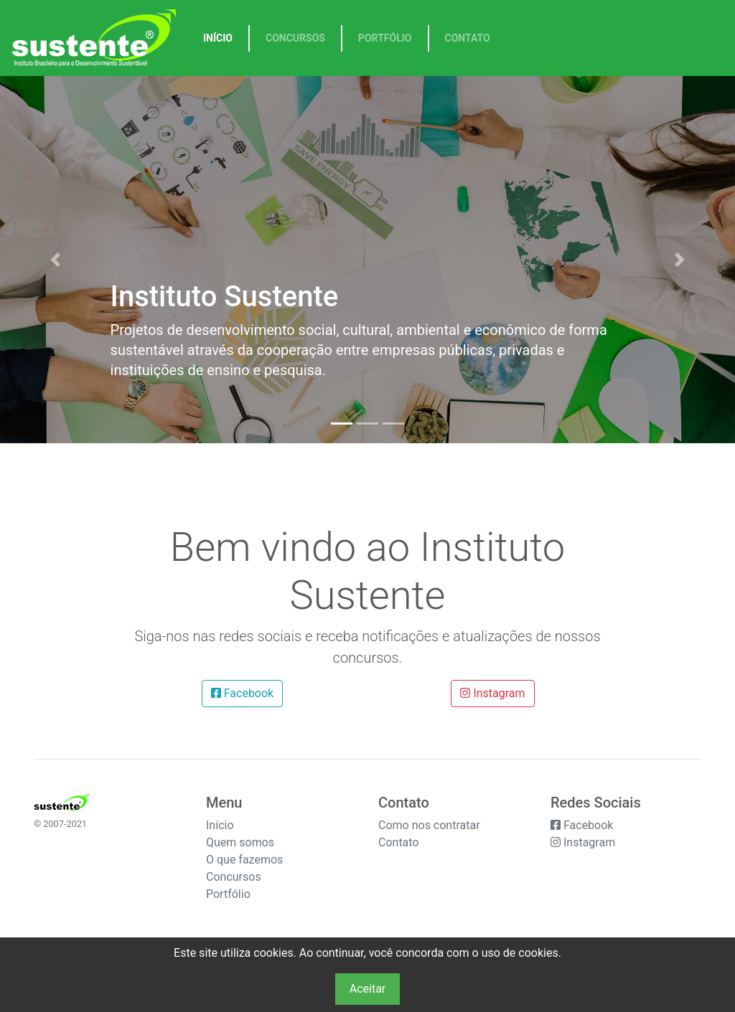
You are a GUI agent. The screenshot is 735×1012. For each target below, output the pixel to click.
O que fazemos (244, 859)
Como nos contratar (429, 825)
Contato (467, 38)
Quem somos (240, 842)
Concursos (295, 38)
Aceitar (368, 989)
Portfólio (385, 38)
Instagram (492, 693)
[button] (55, 259)
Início (218, 38)
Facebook (242, 693)
